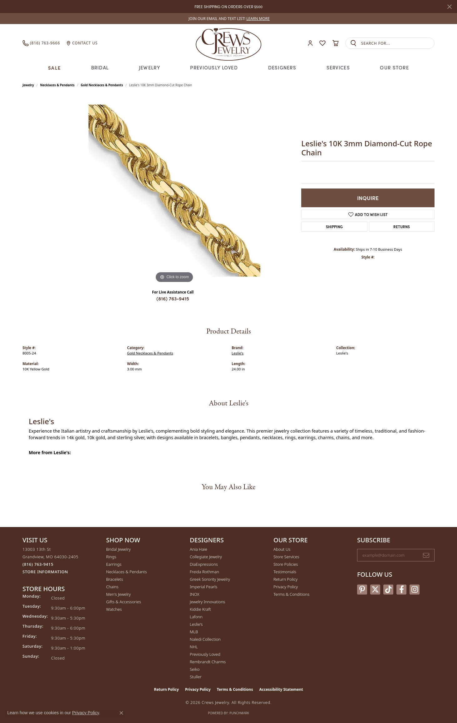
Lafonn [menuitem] (196, 617)
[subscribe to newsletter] (426, 555)
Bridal (100, 67)
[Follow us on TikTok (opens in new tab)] (388, 590)
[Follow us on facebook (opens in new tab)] (401, 590)
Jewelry (149, 67)
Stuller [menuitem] (196, 677)
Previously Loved (214, 67)
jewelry (28, 85)
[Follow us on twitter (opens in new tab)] (375, 590)
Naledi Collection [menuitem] (205, 639)
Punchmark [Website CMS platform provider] (239, 713)
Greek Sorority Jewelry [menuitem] (210, 579)
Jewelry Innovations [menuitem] (207, 602)
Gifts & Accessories (123, 602)
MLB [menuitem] (194, 632)
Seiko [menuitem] (194, 669)
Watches (114, 609)
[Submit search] (353, 43)
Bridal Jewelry (118, 549)
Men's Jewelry (118, 594)
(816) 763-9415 (172, 298)
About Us (281, 549)
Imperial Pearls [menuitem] (203, 587)
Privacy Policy (285, 587)
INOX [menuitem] (194, 594)
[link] (228, 18)
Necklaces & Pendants (57, 85)
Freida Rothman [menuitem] (204, 572)
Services (338, 67)
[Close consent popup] (121, 713)
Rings (111, 557)
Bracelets (114, 579)
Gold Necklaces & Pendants (102, 85)
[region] (174, 190)
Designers (282, 67)
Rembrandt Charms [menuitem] (208, 662)
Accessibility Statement (281, 689)
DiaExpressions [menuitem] (204, 564)
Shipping (334, 226)
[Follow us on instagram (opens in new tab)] (415, 590)
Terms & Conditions (291, 594)
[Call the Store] (37, 564)
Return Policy (285, 579)
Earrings (113, 564)
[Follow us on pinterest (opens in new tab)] (362, 590)
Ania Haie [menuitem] (198, 549)
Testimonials (284, 572)
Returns (401, 226)
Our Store (394, 67)
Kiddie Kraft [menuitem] (200, 609)
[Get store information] (45, 572)
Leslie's (237, 353)
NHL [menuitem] (194, 647)
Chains (112, 587)
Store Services (286, 557)
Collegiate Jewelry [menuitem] (206, 557)
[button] (310, 43)
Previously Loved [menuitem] (205, 654)
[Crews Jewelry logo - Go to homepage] (228, 43)
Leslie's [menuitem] (196, 624)
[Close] (449, 7)
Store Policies (285, 564)
